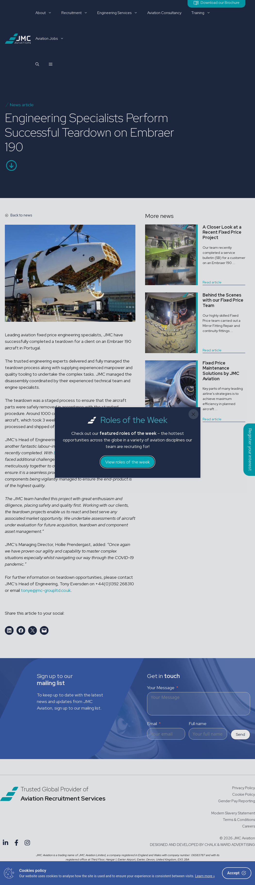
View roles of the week (127, 462)
